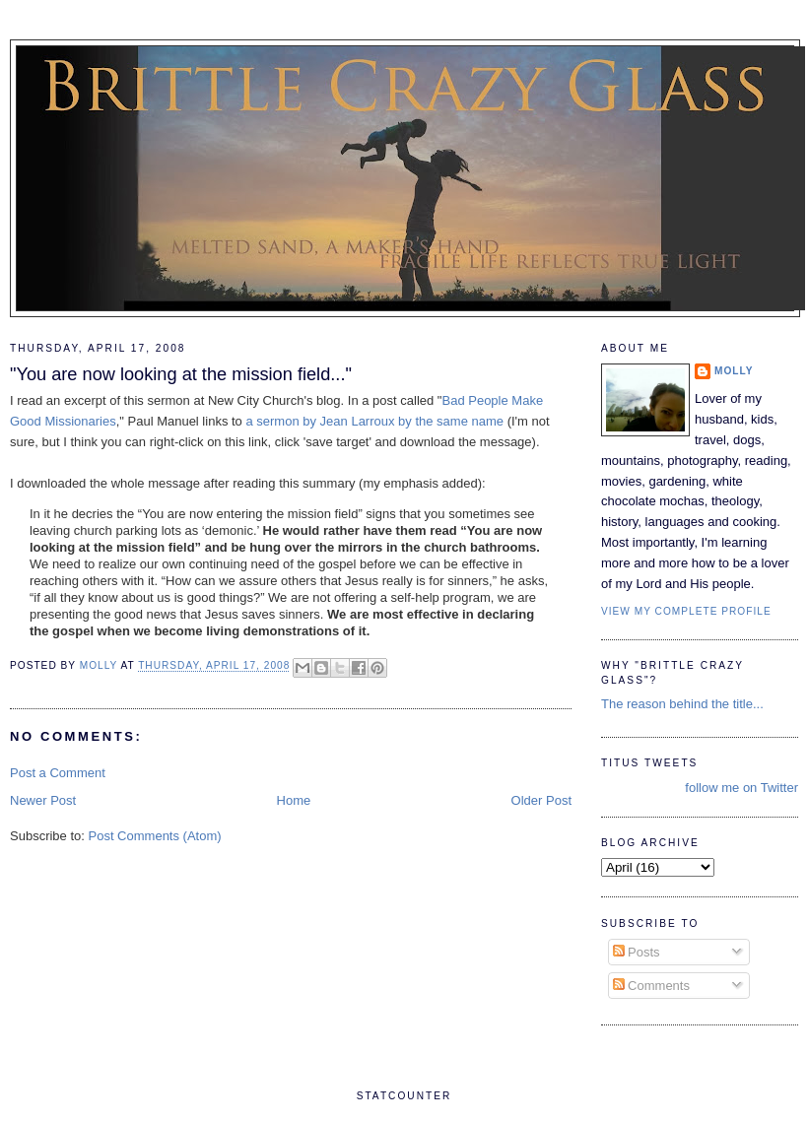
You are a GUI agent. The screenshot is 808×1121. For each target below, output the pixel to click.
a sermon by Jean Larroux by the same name (374, 421)
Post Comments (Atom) (155, 835)
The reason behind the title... (682, 703)
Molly (734, 370)
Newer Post (43, 800)
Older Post (541, 800)
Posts (636, 952)
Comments (651, 985)
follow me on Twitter (741, 787)
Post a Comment (57, 772)
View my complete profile (686, 611)
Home (294, 800)
